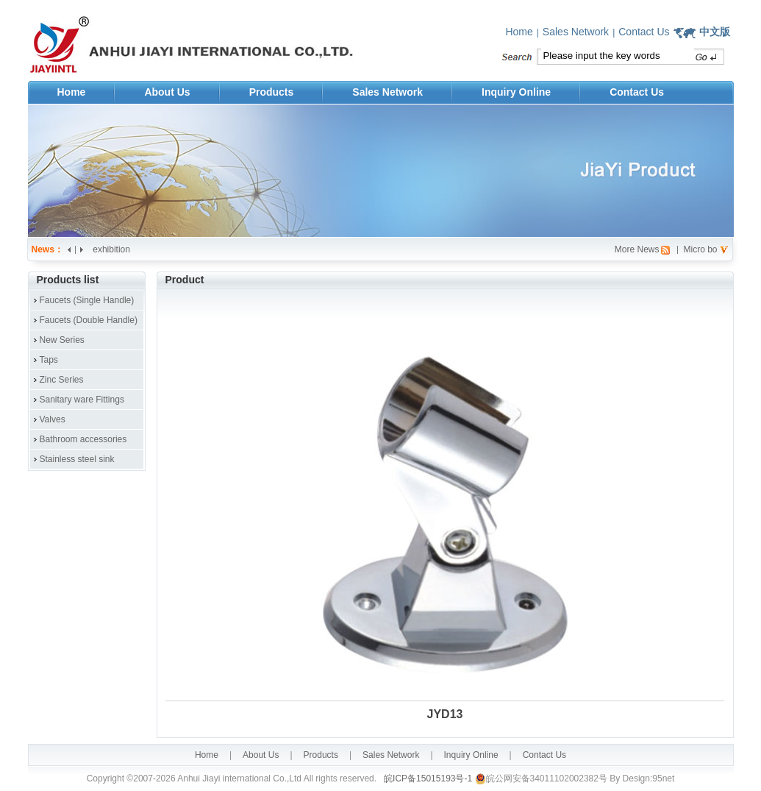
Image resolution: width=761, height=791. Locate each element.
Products (271, 92)
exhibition (111, 249)
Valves (52, 419)
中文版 (714, 32)
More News (637, 249)
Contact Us (643, 32)
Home (518, 32)
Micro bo (700, 249)
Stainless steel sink (77, 459)
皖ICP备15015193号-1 (427, 778)
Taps (49, 360)
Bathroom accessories (83, 439)
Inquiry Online (516, 92)
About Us (167, 92)
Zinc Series (62, 380)
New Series (62, 340)
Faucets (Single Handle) (87, 300)
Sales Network (576, 32)
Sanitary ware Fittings (82, 399)
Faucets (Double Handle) (88, 320)
